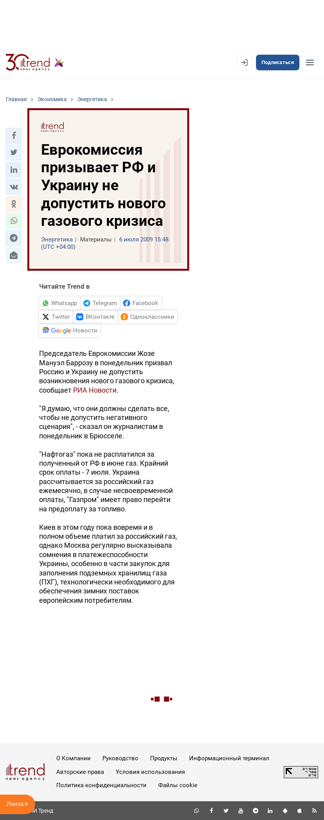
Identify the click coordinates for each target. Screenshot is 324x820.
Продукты (163, 758)
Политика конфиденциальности (101, 785)
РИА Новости (94, 390)
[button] (13, 135)
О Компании (73, 758)
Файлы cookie (177, 785)
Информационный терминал (229, 758)
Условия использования (150, 771)
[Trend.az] (35, 62)
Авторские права (80, 771)
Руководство (120, 758)
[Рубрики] (310, 62)
